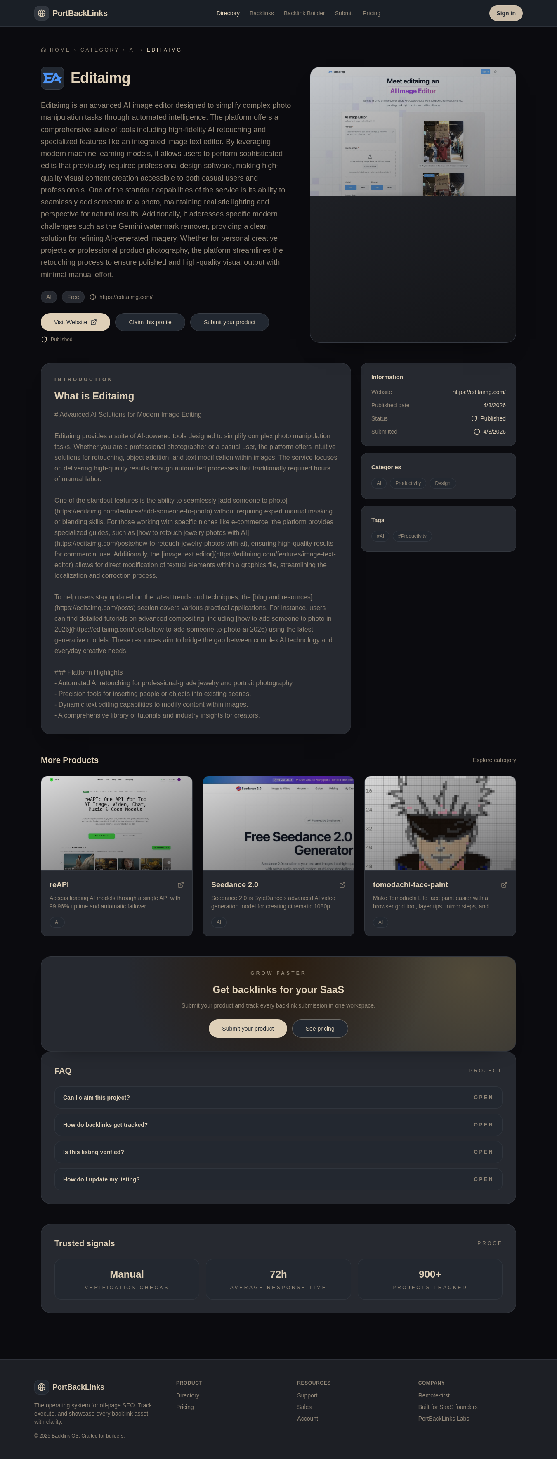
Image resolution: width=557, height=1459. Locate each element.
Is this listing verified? (278, 1152)
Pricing (371, 13)
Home (56, 50)
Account (307, 1418)
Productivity (408, 483)
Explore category (494, 760)
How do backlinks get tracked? (278, 1125)
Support (307, 1395)
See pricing (320, 1028)
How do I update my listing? (278, 1179)
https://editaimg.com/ (121, 297)
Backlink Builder (304, 13)
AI (133, 50)
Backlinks (262, 13)
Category (100, 50)
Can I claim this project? (278, 1097)
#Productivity (412, 536)
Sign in (506, 13)
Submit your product (229, 322)
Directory (228, 13)
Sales (304, 1407)
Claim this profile (150, 322)
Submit (344, 13)
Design (442, 483)
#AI (380, 536)
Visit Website (75, 322)
